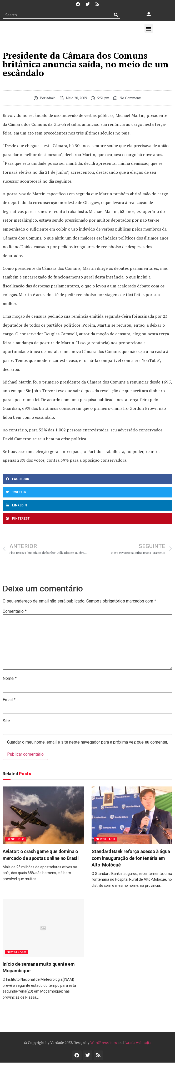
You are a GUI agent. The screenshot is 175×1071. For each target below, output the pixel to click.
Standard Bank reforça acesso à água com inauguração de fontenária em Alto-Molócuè (131, 858)
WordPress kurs (103, 1042)
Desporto (15, 839)
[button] (148, 28)
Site (6, 721)
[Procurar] (116, 14)
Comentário (15, 611)
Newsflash (105, 839)
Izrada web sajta (137, 1042)
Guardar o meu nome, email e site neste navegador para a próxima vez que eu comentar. (87, 742)
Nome (10, 678)
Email (9, 700)
